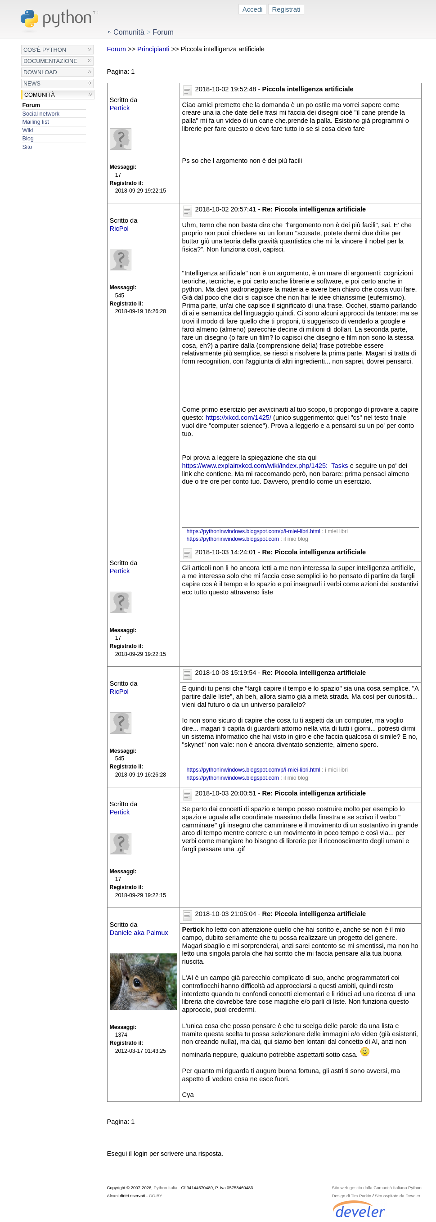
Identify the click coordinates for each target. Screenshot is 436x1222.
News (31, 83)
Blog (27, 138)
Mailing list (35, 121)
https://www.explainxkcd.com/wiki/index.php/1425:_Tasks (265, 465)
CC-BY (155, 1195)
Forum (31, 105)
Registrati (286, 9)
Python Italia (165, 1187)
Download (40, 72)
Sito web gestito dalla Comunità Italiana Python (377, 1187)
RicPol (119, 228)
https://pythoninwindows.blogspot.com (233, 539)
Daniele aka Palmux (139, 932)
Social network (40, 113)
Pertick (120, 108)
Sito (27, 147)
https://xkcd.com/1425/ (238, 417)
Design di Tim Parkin (351, 1195)
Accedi (253, 9)
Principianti (153, 49)
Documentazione (50, 61)
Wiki (27, 130)
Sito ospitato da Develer (397, 1195)
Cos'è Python (44, 49)
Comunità (39, 94)
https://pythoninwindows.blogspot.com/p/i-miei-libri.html (253, 531)
